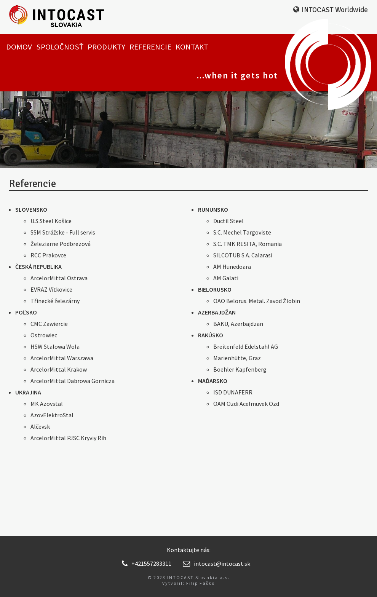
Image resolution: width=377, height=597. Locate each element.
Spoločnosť (59, 47)
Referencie (150, 47)
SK (333, 22)
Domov (19, 47)
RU (362, 22)
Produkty (106, 47)
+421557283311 (146, 563)
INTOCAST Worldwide (335, 9)
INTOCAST (65, 17)
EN (347, 22)
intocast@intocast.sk (216, 563)
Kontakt (192, 47)
